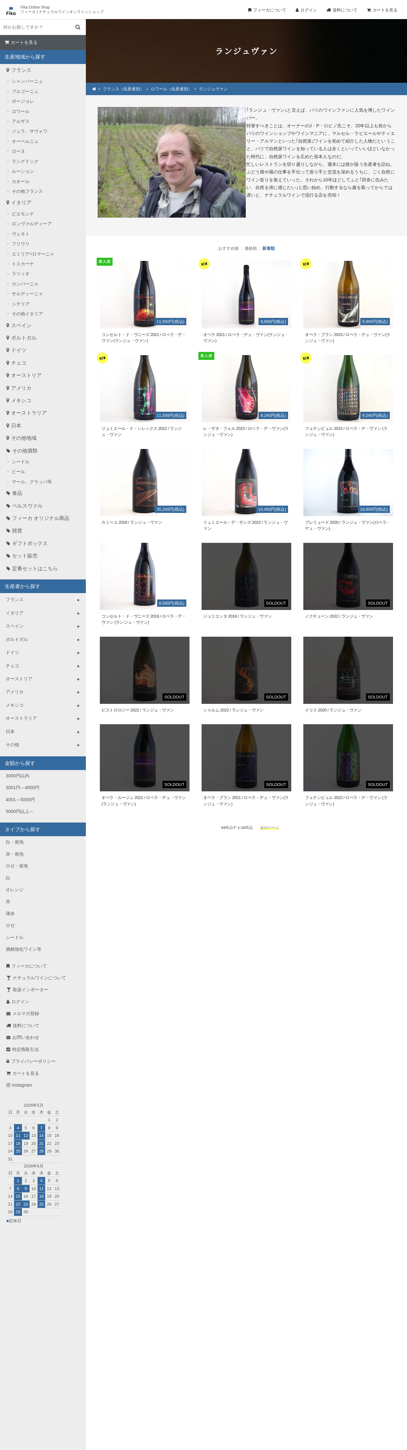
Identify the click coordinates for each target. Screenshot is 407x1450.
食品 (17, 493)
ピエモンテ (23, 213)
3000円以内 (17, 775)
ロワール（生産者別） (171, 89)
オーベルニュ (25, 141)
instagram (22, 1085)
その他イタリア (27, 313)
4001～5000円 (20, 799)
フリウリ (21, 243)
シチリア (21, 303)
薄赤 (10, 913)
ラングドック (25, 161)
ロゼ (10, 925)
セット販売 (25, 555)
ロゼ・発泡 (17, 865)
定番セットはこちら (35, 568)
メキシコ (21, 400)
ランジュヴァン (213, 89)
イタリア (21, 202)
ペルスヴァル (27, 505)
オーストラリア (29, 413)
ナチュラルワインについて (39, 977)
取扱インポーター (30, 989)
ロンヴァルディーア (32, 223)
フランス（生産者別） (123, 89)
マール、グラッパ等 (32, 481)
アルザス (21, 121)
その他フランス (27, 191)
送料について (345, 10)
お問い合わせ (25, 1037)
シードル (21, 461)
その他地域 (24, 438)
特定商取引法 (25, 1049)
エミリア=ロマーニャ (33, 253)
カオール (21, 181)
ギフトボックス (30, 543)
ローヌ (18, 151)
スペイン (21, 325)
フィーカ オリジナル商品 (40, 518)
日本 (16, 425)
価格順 (251, 248)
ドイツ (18, 350)
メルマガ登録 (25, 1013)
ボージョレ (23, 101)
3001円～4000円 (22, 787)
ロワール (21, 111)
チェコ (18, 363)
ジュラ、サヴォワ (29, 131)
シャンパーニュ (27, 81)
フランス (21, 70)
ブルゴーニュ (25, 91)
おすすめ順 (228, 248)
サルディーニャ (27, 293)
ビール (18, 471)
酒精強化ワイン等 (23, 949)
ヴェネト (21, 233)
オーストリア (26, 375)
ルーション (23, 171)
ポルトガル (24, 337)
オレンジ (15, 889)
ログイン (308, 10)
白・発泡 (15, 841)
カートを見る (385, 10)
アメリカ (21, 388)
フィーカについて (269, 10)
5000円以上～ (20, 811)
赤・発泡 (15, 854)
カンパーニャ (25, 283)
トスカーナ (23, 263)
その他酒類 (25, 450)
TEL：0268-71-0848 (183, 1382)
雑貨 (17, 530)
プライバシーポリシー (33, 1061)
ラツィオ (21, 273)
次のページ (269, 827)
